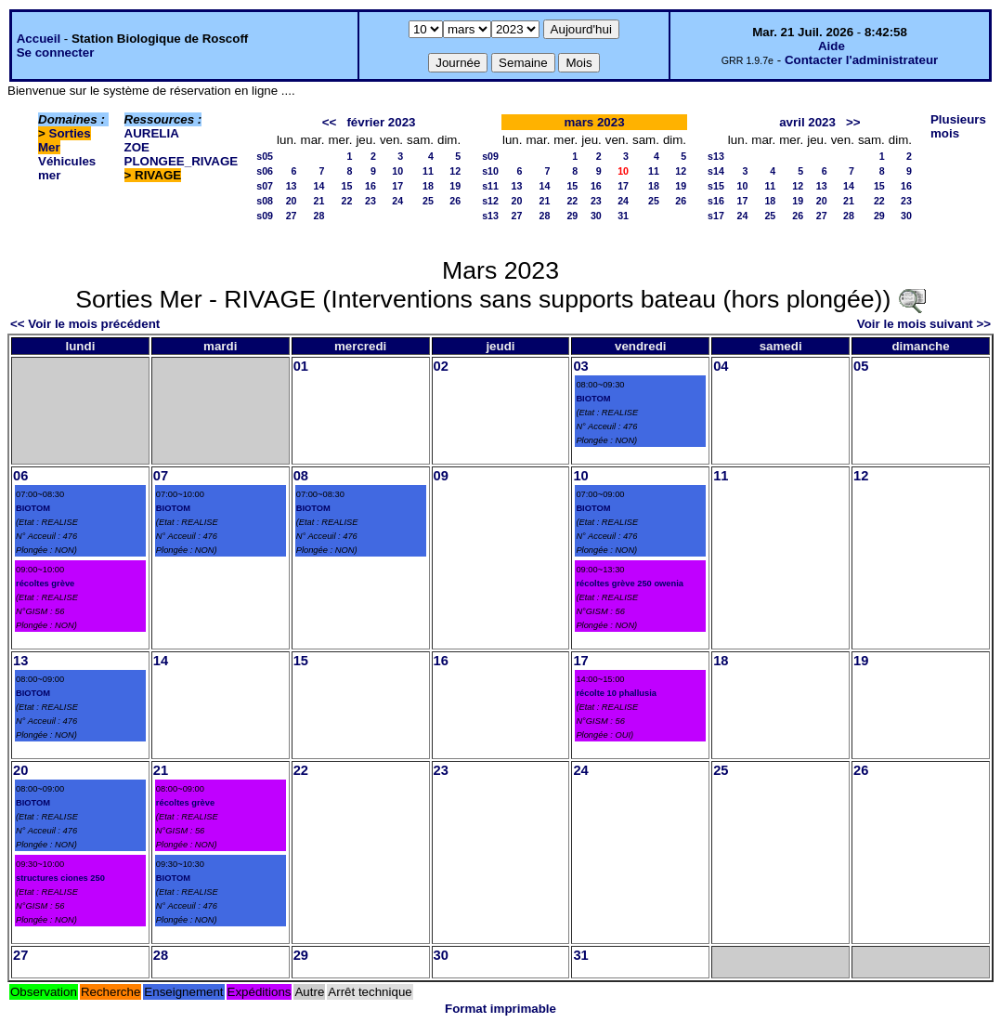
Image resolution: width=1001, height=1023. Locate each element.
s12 (490, 200)
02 (441, 366)
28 (319, 215)
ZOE (137, 147)
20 (291, 200)
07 (160, 475)
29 (572, 215)
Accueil (38, 39)
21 (319, 200)
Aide (831, 46)
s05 (264, 156)
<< (329, 122)
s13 (490, 215)
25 (428, 200)
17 (397, 185)
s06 (264, 171)
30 (596, 215)
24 (397, 200)
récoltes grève (45, 583)
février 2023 (380, 122)
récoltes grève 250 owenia (629, 583)
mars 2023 (594, 122)
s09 (264, 215)
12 (455, 171)
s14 (716, 171)
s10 (490, 171)
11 (428, 171)
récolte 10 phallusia (616, 693)
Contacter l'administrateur (861, 60)
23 (370, 200)
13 (291, 185)
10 (397, 171)
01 (300, 366)
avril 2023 (807, 122)
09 (441, 475)
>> (853, 122)
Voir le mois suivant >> (924, 324)
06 (20, 475)
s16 (716, 200)
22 (347, 200)
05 (860, 366)
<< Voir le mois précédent (85, 324)
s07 (264, 185)
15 (347, 185)
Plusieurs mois (958, 126)
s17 (716, 215)
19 (455, 185)
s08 (264, 200)
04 (720, 366)
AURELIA (151, 133)
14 (319, 185)
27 (291, 215)
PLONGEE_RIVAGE (181, 161)
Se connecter (56, 52)
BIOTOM (593, 398)
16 (370, 185)
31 (623, 215)
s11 (490, 185)
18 (428, 185)
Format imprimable (500, 1009)
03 (580, 366)
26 (455, 200)
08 (300, 475)
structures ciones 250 (60, 878)
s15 (716, 185)
